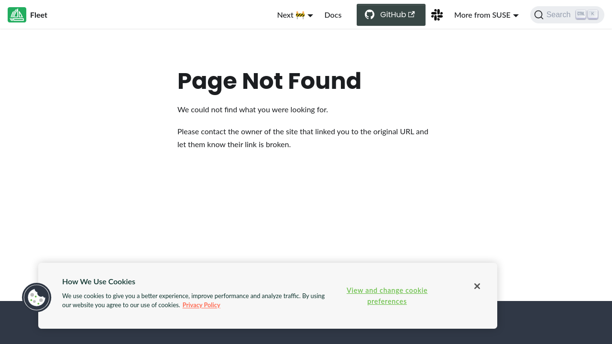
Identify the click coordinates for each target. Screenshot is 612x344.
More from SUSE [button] (482, 14)
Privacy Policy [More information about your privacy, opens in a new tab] (201, 305)
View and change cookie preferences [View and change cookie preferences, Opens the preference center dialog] (387, 295)
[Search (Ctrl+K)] (567, 14)
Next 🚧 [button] (291, 14)
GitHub (397, 14)
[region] (267, 296)
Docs (333, 14)
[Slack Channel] (437, 14)
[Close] (477, 286)
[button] (37, 297)
